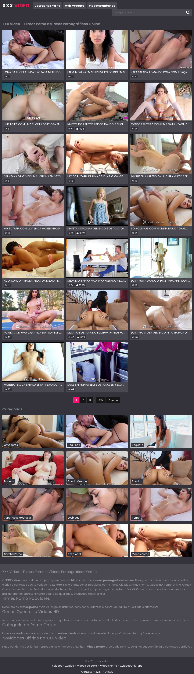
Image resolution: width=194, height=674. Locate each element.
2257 (98, 672)
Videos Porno (108, 666)
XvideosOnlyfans (131, 666)
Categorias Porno (47, 6)
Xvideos (57, 666)
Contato (86, 672)
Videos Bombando (102, 6)
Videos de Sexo (87, 666)
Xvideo (69, 666)
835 (101, 400)
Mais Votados (74, 6)
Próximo (113, 400)
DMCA (109, 672)
